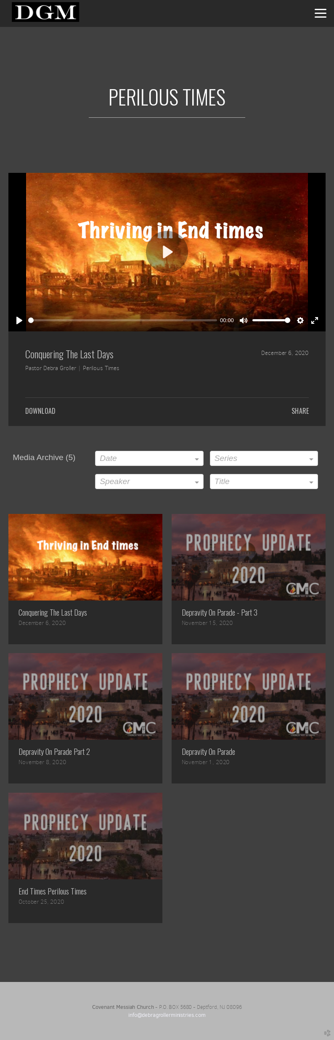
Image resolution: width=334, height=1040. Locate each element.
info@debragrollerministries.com (167, 1015)
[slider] (122, 320)
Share (300, 411)
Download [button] (40, 411)
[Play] (19, 320)
